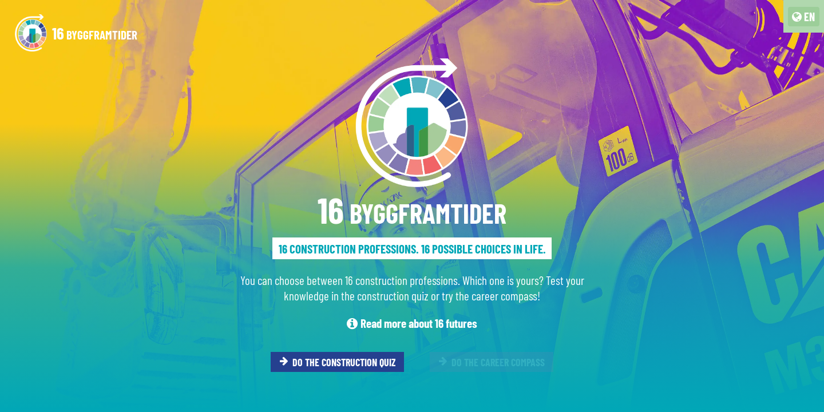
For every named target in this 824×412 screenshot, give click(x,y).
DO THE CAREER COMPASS (491, 362)
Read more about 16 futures (412, 323)
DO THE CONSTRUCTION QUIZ (337, 362)
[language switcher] (803, 16)
